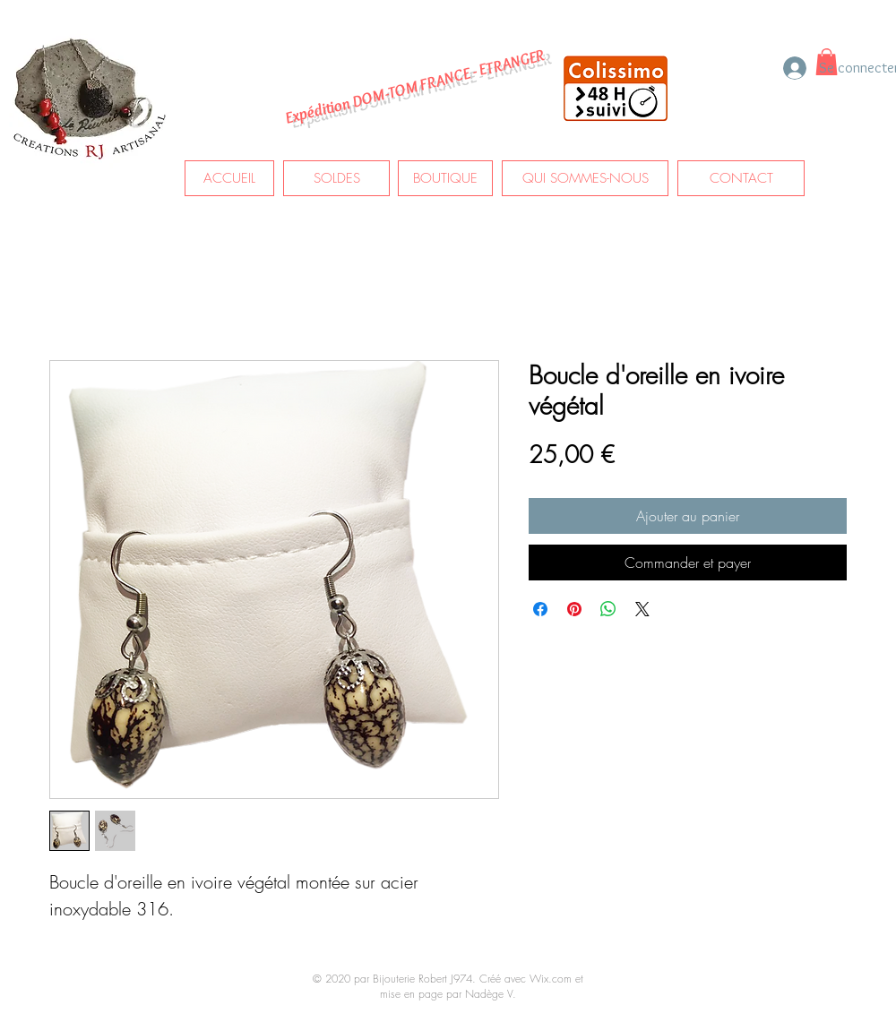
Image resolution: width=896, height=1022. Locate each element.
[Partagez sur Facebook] (540, 609)
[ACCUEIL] (229, 178)
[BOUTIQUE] (445, 178)
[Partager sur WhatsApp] (608, 609)
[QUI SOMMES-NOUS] (585, 178)
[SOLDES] (336, 178)
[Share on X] (642, 609)
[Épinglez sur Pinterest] (574, 609)
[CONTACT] (741, 178)
